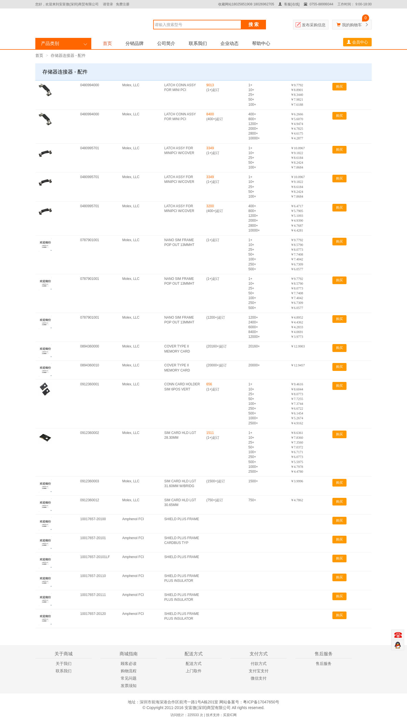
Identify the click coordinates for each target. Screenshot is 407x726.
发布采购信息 (314, 25)
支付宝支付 (259, 671)
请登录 (108, 4)
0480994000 (89, 85)
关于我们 (64, 663)
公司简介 (166, 43)
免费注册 (122, 4)
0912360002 (89, 433)
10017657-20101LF (95, 557)
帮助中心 (261, 43)
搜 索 (253, 24)
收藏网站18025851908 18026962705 (246, 4)
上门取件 (194, 671)
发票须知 (129, 685)
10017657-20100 (93, 519)
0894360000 (89, 346)
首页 (107, 43)
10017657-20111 (93, 595)
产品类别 (50, 43)
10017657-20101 (93, 538)
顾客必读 (129, 663)
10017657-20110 (93, 576)
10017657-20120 (93, 614)
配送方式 (194, 663)
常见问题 (129, 678)
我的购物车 (352, 25)
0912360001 (89, 384)
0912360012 (89, 500)
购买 (339, 86)
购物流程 (129, 671)
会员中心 (357, 42)
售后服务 (324, 663)
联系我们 (198, 43)
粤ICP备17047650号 (261, 702)
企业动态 (229, 43)
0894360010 (89, 365)
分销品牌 (134, 43)
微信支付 (259, 678)
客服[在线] (289, 4)
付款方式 (259, 663)
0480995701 (89, 148)
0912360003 (89, 481)
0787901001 (89, 240)
